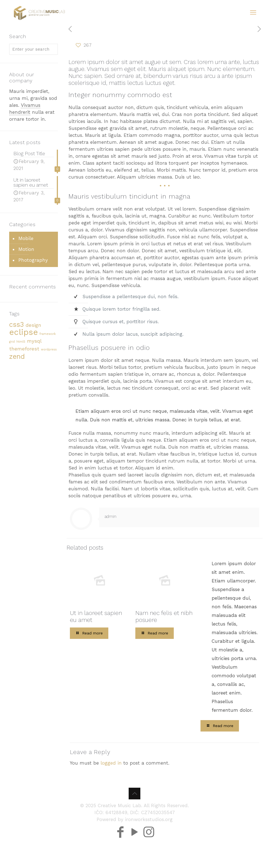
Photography (33, 260)
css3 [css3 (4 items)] (16, 324)
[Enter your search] (33, 49)
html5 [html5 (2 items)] (20, 342)
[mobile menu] (253, 12)
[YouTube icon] (134, 824)
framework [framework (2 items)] (48, 334)
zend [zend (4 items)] (17, 356)
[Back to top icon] (134, 793)
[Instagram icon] (149, 824)
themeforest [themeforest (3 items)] (24, 349)
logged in (111, 763)
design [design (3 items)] (33, 325)
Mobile (25, 238)
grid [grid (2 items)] (12, 342)
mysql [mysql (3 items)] (34, 341)
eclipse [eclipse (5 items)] (23, 332)
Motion (26, 249)
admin (110, 516)
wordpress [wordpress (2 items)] (49, 349)
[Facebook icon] (120, 824)
